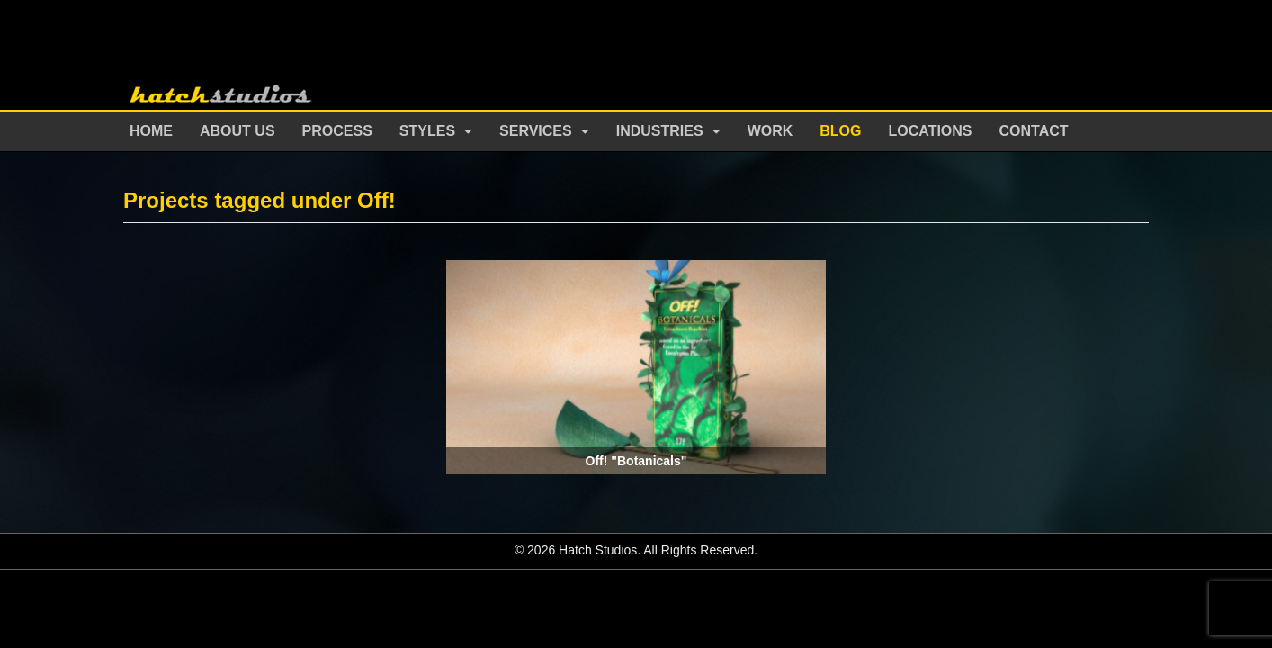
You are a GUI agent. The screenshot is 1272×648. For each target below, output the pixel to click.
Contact (1034, 131)
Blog (840, 131)
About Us (237, 131)
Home (151, 131)
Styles (427, 131)
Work (770, 131)
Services (535, 131)
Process (337, 131)
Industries (659, 131)
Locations (930, 131)
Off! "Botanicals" (636, 461)
